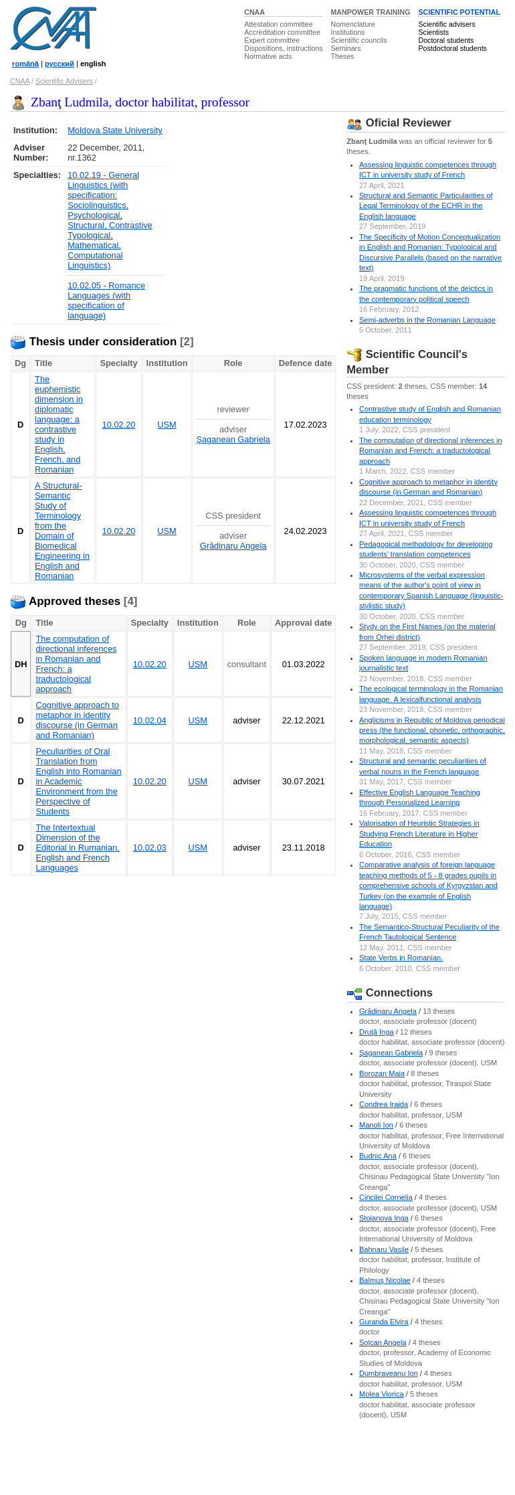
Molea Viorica (381, 1394)
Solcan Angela (383, 1342)
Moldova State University (115, 130)
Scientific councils (358, 40)
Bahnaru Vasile (384, 1249)
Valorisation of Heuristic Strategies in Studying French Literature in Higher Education (419, 833)
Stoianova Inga (384, 1218)
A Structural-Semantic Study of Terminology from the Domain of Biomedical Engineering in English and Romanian (62, 530)
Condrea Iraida (383, 1104)
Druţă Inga (376, 1032)
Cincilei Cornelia (386, 1197)
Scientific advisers (446, 24)
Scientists (433, 32)
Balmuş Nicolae (385, 1280)
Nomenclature (352, 24)
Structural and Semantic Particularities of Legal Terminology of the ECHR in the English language (426, 205)
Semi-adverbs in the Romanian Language (427, 320)
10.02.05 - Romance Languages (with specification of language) (106, 300)
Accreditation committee (282, 32)
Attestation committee (278, 24)
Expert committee (272, 40)
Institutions (347, 32)
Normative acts (268, 56)
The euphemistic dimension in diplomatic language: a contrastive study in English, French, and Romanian (59, 424)
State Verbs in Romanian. (401, 958)
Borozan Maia (382, 1073)
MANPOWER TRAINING (370, 12)
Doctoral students (446, 40)
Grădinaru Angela (233, 546)
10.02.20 (119, 425)
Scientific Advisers (64, 81)
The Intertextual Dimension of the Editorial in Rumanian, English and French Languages (77, 847)
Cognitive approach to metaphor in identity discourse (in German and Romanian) (77, 720)
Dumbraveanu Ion (388, 1373)
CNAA (254, 12)
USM (166, 425)
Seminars (345, 48)
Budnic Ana (378, 1156)
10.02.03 (150, 848)
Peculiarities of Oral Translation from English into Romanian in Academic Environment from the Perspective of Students (78, 781)
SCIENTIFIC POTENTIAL (459, 12)
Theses (342, 56)
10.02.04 (150, 720)
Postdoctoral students (452, 48)
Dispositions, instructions (283, 48)
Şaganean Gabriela (233, 439)
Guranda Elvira (384, 1322)
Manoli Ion (376, 1125)
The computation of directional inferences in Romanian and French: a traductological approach (430, 450)
